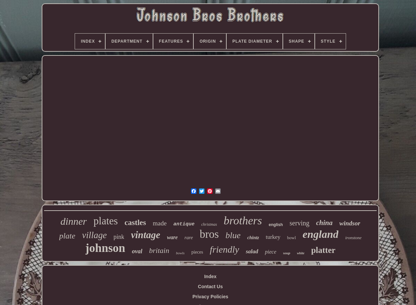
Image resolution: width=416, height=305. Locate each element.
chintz (253, 237)
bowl (291, 237)
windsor (349, 223)
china (324, 223)
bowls (180, 253)
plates (105, 221)
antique (183, 224)
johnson (105, 248)
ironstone (353, 237)
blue (233, 235)
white (300, 253)
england (321, 234)
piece (270, 252)
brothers (243, 220)
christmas (209, 224)
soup (286, 253)
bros (209, 234)
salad (252, 251)
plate (67, 235)
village (94, 235)
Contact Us (210, 286)
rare (188, 237)
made (159, 223)
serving (299, 223)
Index (210, 276)
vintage (145, 234)
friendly (224, 249)
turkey (273, 237)
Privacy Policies (210, 296)
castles (135, 222)
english (276, 224)
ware (172, 237)
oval (137, 251)
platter (323, 250)
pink (118, 236)
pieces (197, 252)
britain (159, 250)
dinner (74, 221)
